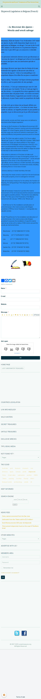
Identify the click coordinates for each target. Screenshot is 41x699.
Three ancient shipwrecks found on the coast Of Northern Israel (20, 527)
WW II (32, 478)
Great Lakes (11, 475)
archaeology (18, 482)
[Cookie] (4, 695)
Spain (11, 472)
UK (31, 482)
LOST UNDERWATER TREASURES (12, 368)
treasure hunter (7, 482)
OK (20, 358)
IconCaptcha (16, 353)
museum (25, 468)
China (4, 475)
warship (11, 478)
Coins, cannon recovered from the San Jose (16, 516)
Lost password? (15, 572)
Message (4, 312)
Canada (18, 472)
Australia (5, 468)
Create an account (5, 572)
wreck (26, 482)
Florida (26, 478)
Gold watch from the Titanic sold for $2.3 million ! (17, 519)
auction (29, 475)
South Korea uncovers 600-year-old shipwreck (16, 523)
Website (3, 304)
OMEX (36, 475)
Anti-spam (4, 341)
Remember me (7, 568)
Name (3, 288)
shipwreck (31, 472)
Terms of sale (20, 697)
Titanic (4, 478)
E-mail (3, 296)
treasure (17, 468)
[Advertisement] (20, 386)
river (31, 468)
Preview (36, 315)
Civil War (19, 478)
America (4, 472)
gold (11, 468)
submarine (21, 475)
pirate (24, 472)
